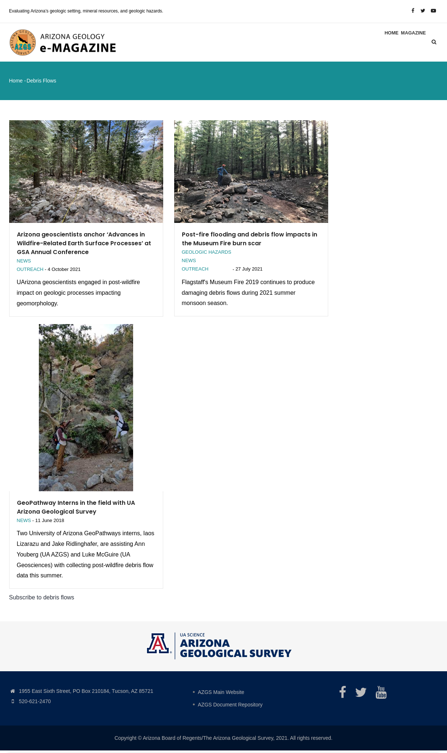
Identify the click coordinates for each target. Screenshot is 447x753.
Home (383, 43)
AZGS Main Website (221, 695)
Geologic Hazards (206, 254)
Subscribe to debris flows (41, 600)
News (24, 263)
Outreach (30, 272)
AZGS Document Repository (230, 707)
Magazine (410, 43)
